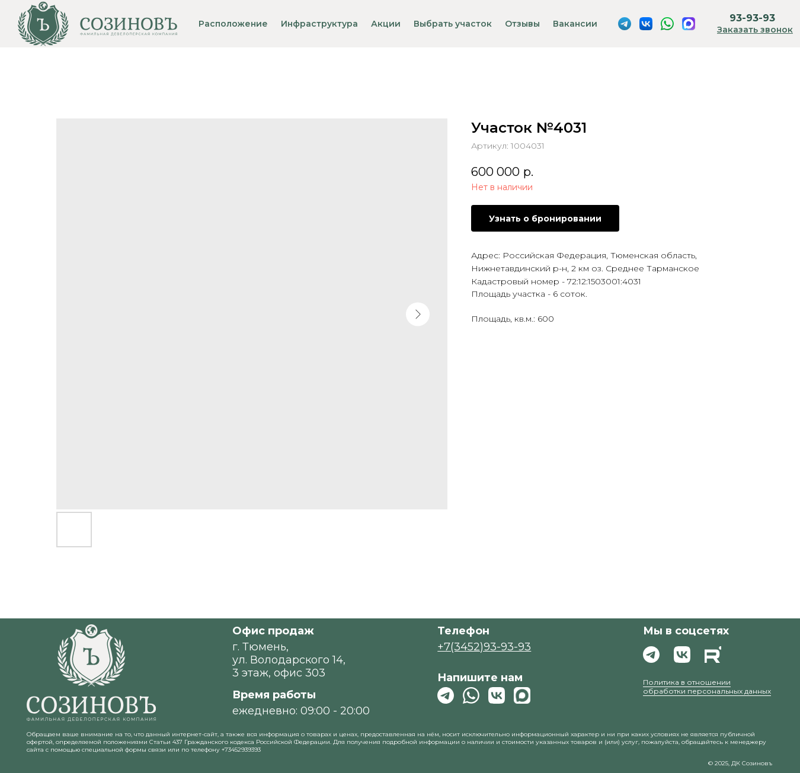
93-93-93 (752, 18)
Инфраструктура (319, 23)
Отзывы (522, 23)
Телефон (463, 630)
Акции (386, 23)
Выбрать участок (453, 23)
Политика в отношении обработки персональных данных (707, 686)
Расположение (233, 23)
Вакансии (575, 23)
